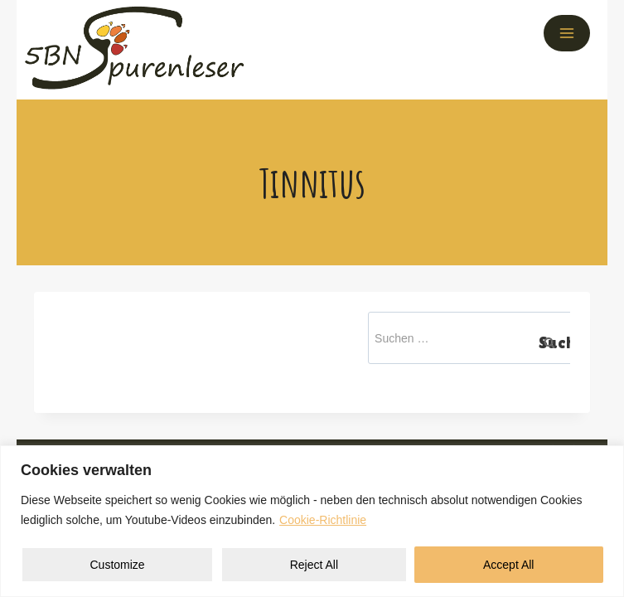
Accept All (508, 564)
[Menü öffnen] (567, 33)
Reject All (314, 564)
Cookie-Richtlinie (322, 520)
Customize (117, 564)
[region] (312, 521)
